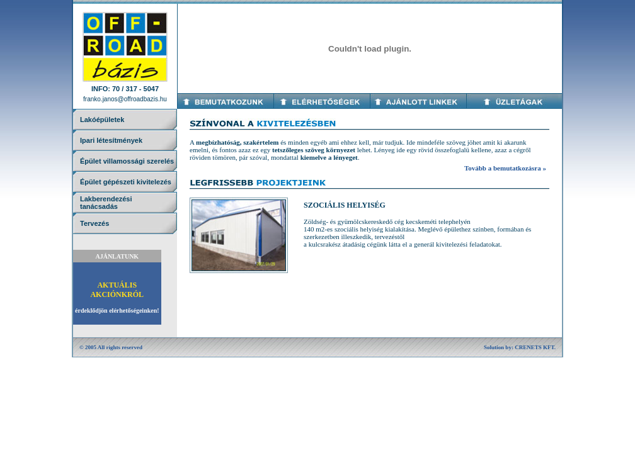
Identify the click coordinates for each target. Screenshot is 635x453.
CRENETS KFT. (535, 347)
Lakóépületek (102, 119)
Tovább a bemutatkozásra (502, 168)
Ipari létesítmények (111, 140)
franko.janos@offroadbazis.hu (125, 99)
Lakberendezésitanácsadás (106, 202)
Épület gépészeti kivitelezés (125, 182)
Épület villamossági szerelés (127, 161)
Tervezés (94, 223)
